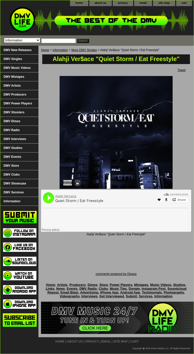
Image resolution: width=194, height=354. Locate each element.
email (143, 2)
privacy (123, 2)
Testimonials (152, 292)
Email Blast (69, 292)
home (79, 2)
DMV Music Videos (17, 68)
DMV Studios (13, 148)
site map (164, 2)
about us (100, 2)
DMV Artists (12, 85)
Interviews (89, 296)
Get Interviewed (111, 296)
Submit (131, 296)
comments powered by (116, 274)
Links (50, 288)
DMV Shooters (14, 112)
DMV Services (14, 192)
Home (45, 50)
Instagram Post (153, 288)
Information (60, 50)
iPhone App (109, 292)
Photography (174, 292)
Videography (69, 296)
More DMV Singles (84, 50)
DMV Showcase (15, 183)
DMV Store (11, 165)
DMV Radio (12, 130)
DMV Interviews (15, 139)
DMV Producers (15, 94)
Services (146, 296)
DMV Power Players (18, 103)
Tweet (181, 70)
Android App (130, 292)
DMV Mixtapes (14, 77)
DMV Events (12, 157)
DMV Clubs (12, 174)
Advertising (89, 292)
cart (184, 2)
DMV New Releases (18, 50)
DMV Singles (13, 59)
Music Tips (118, 288)
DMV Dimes (12, 121)
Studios (179, 285)
